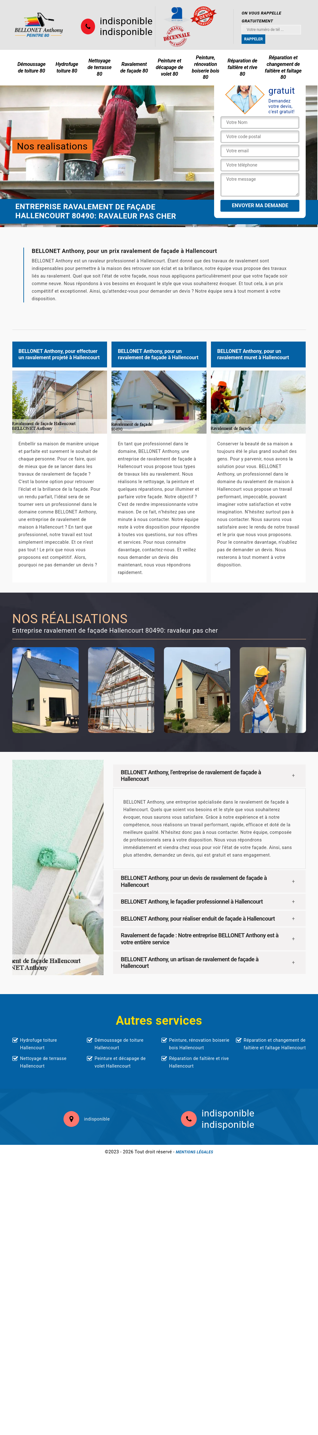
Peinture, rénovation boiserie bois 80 (205, 67)
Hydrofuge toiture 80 (67, 67)
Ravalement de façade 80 (134, 67)
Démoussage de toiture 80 (31, 67)
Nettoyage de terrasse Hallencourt (43, 1062)
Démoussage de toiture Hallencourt (119, 1044)
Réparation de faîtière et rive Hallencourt (199, 1062)
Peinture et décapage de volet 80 (169, 67)
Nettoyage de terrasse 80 (99, 67)
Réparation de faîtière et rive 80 (242, 67)
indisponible (126, 21)
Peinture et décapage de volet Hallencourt (120, 1062)
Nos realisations (52, 146)
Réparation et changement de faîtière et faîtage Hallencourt (275, 1044)
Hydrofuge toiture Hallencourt (38, 1044)
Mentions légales (194, 1152)
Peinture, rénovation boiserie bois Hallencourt (199, 1044)
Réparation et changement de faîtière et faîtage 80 (283, 67)
